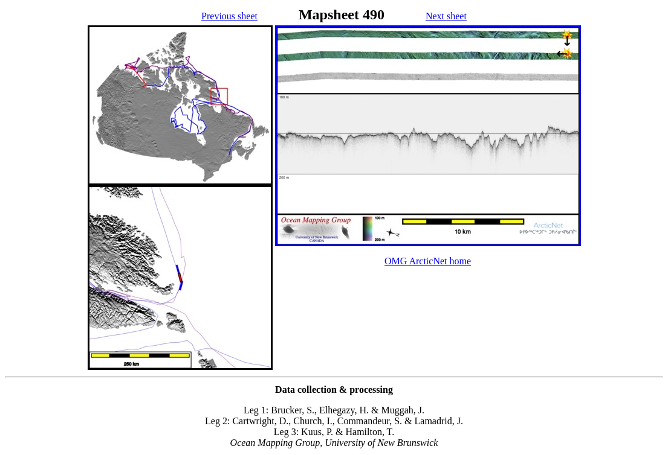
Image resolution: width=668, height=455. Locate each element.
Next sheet (446, 16)
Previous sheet (229, 16)
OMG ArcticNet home (427, 261)
